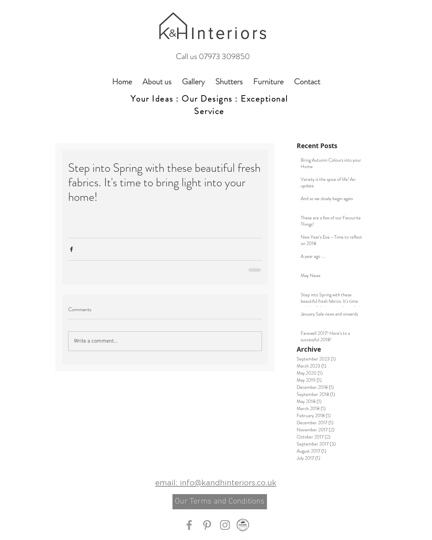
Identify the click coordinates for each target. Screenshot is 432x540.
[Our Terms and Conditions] (219, 501)
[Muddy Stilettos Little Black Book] (242, 525)
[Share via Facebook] (71, 249)
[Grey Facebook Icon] (189, 525)
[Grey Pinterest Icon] (207, 525)
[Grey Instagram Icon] (225, 525)
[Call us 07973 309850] (213, 56)
